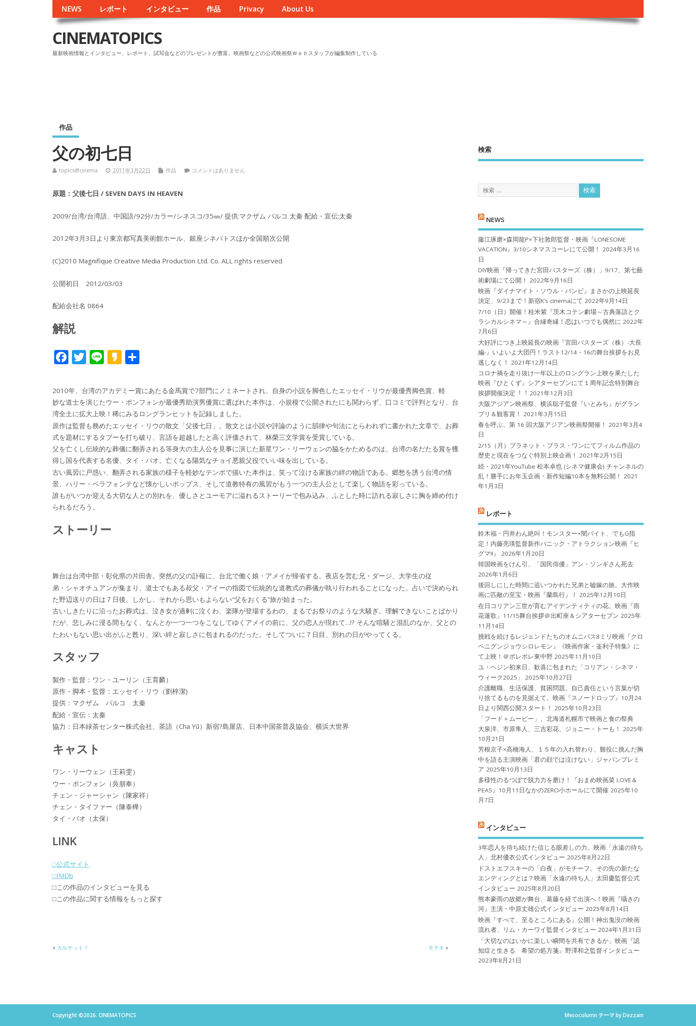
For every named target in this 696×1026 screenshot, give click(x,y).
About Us (298, 9)
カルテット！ (73, 947)
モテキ (436, 947)
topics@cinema (78, 170)
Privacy (251, 9)
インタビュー (167, 9)
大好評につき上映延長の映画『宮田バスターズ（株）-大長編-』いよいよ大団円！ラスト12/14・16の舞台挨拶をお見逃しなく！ (559, 352)
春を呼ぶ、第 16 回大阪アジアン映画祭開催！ (542, 425)
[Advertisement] (475, 84)
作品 (213, 9)
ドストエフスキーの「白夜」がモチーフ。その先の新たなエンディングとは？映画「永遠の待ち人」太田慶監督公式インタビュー (559, 878)
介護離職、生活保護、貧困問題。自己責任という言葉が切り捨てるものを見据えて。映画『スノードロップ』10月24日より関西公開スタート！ (559, 698)
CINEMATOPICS (107, 38)
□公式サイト (71, 863)
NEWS (71, 9)
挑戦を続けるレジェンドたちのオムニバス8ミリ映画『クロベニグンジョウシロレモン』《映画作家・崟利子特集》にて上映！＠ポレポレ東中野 (560, 646)
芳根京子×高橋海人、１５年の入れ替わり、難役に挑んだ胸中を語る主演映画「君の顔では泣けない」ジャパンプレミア (560, 759)
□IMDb (62, 875)
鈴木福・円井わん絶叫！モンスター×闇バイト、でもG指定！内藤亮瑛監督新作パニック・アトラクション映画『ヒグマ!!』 (559, 543)
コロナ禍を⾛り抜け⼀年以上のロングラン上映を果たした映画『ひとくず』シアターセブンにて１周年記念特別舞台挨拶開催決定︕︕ (559, 383)
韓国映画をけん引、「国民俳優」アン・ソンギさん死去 (555, 564)
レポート (113, 9)
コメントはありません (218, 170)
